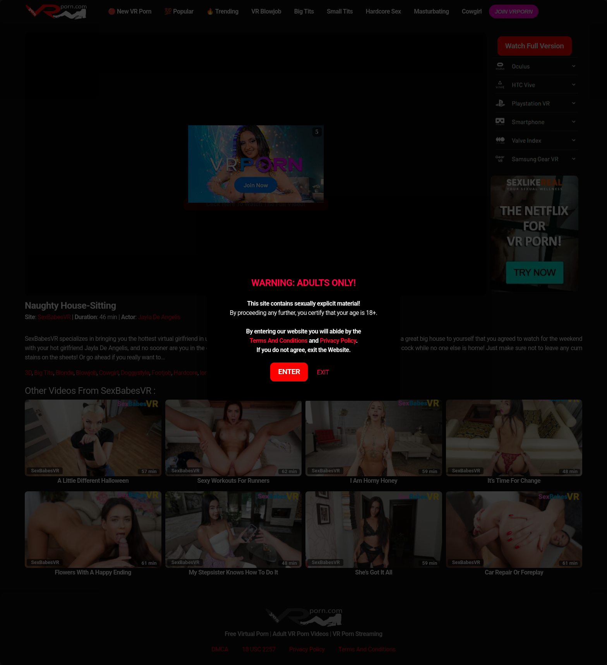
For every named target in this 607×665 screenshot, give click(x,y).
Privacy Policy (338, 340)
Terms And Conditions (278, 340)
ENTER (289, 371)
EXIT (323, 372)
